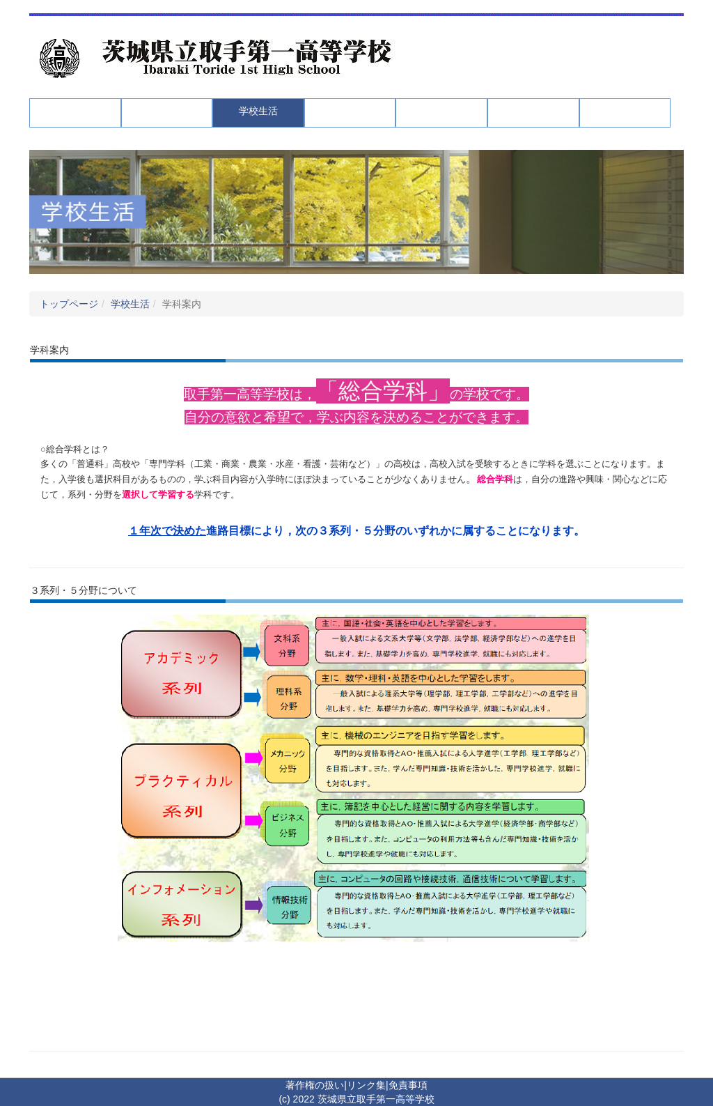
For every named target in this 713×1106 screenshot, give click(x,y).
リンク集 (366, 1085)
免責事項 (408, 1085)
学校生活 (130, 303)
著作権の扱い (314, 1085)
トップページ (69, 303)
